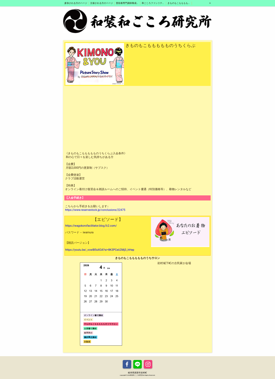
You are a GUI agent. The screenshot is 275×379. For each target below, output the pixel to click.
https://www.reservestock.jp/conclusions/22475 (95, 210)
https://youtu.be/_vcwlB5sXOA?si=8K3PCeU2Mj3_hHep (99, 249)
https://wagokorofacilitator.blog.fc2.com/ (91, 225)
